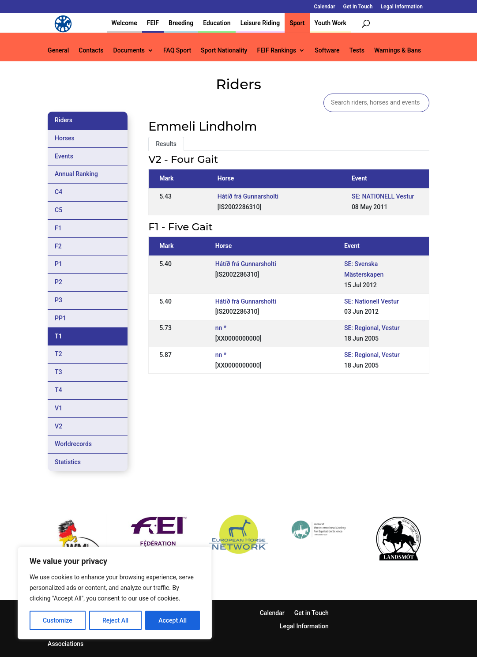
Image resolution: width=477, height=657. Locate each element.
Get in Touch (357, 7)
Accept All (172, 620)
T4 (58, 390)
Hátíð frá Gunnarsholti (248, 196)
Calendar (324, 7)
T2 (58, 353)
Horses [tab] (65, 138)
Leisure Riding (260, 22)
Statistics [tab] (68, 462)
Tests (356, 50)
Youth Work (330, 22)
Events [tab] (64, 156)
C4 (58, 191)
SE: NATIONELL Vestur (383, 196)
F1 (58, 228)
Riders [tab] (63, 120)
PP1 (60, 318)
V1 (58, 408)
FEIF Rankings (276, 50)
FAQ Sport (177, 50)
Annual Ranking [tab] (76, 173)
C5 (58, 210)
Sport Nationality (224, 50)
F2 (58, 246)
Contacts (91, 50)
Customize (57, 620)
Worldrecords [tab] (73, 443)
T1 (58, 336)
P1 (58, 263)
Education (216, 22)
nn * (220, 327)
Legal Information (402, 7)
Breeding (181, 22)
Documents (129, 50)
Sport (296, 22)
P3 (58, 300)
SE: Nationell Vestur (371, 301)
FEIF (153, 22)
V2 (58, 426)
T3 (58, 371)
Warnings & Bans (397, 50)
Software (327, 50)
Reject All (115, 620)
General (58, 50)
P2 (58, 281)
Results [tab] (166, 143)
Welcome (124, 22)
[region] (115, 593)
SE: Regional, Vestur (372, 327)
